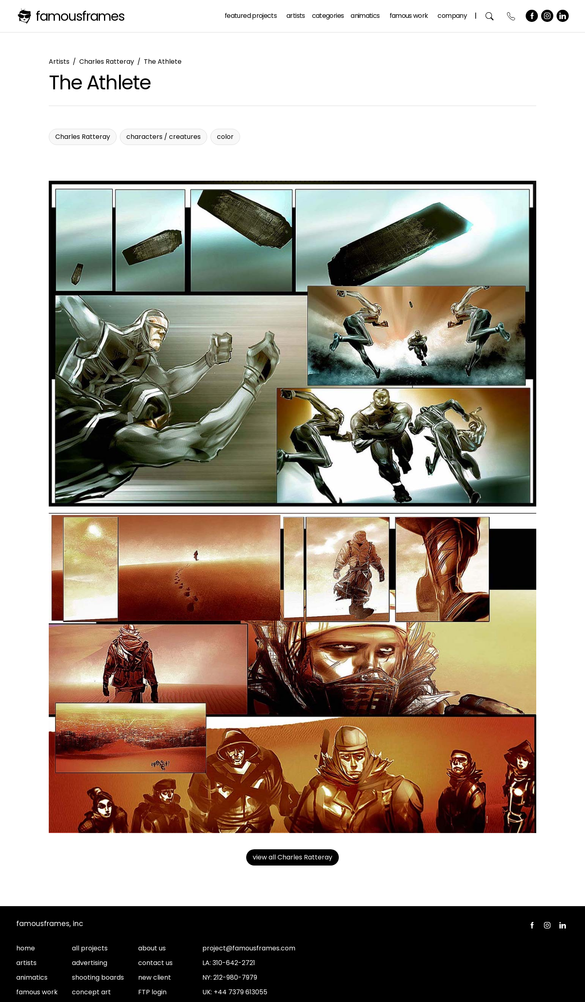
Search (489, 16)
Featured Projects (251, 15)
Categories (328, 15)
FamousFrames (80, 16)
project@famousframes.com (248, 948)
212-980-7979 (235, 977)
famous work (37, 992)
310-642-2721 (233, 962)
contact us (155, 962)
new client (154, 977)
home (25, 948)
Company (452, 15)
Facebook (532, 16)
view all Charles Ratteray (292, 857)
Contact (511, 16)
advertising (89, 962)
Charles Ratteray (106, 61)
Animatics (365, 15)
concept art (91, 992)
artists (26, 962)
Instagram (547, 16)
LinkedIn (563, 16)
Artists (295, 15)
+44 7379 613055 (240, 992)
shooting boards (98, 977)
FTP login (152, 992)
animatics (32, 977)
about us (152, 948)
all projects (90, 948)
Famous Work (409, 15)
